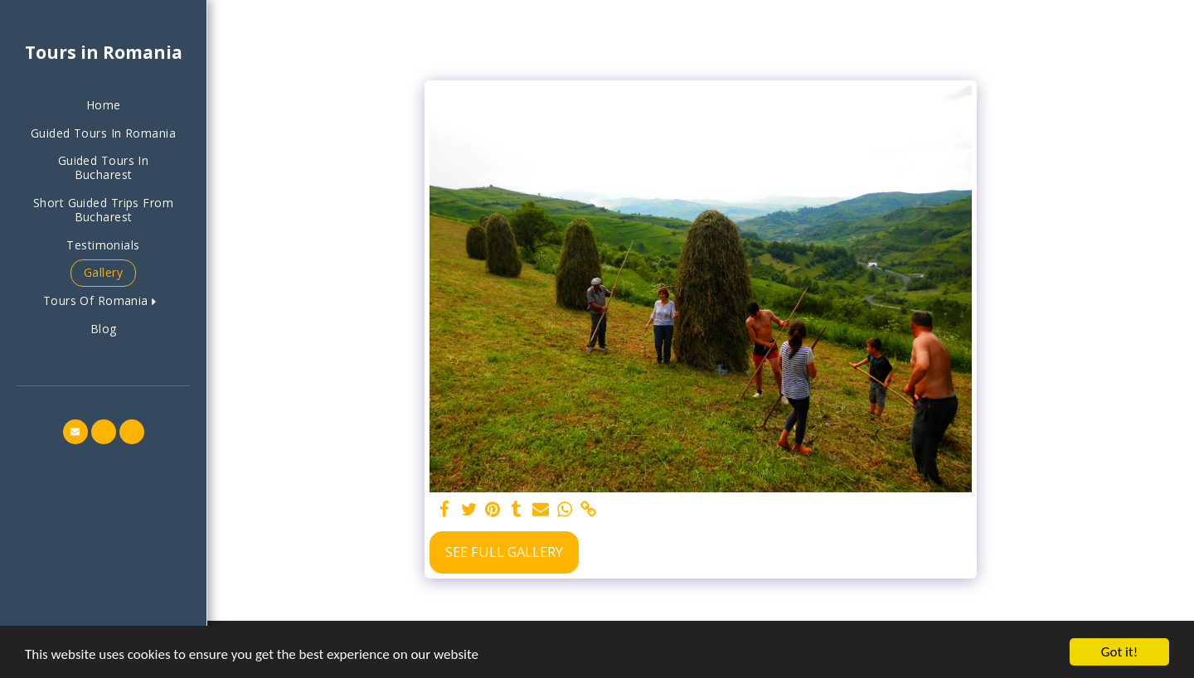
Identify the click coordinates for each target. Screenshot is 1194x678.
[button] (103, 301)
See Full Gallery (504, 551)
